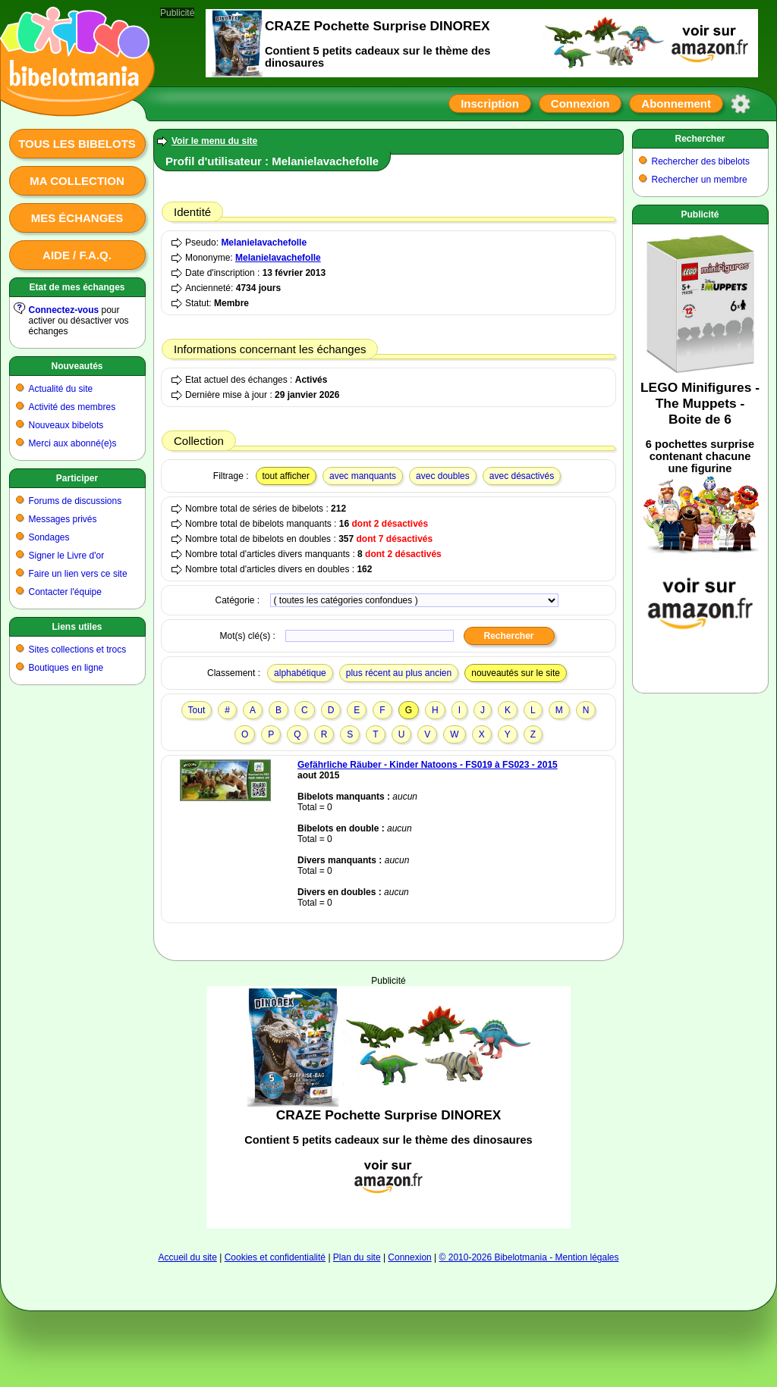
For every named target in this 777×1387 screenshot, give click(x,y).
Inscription (490, 103)
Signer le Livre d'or (67, 555)
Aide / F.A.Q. (77, 255)
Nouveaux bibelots (66, 425)
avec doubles (443, 476)
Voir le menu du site (214, 141)
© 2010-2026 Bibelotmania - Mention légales (529, 1257)
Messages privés (63, 519)
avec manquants (362, 476)
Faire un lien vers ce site (78, 573)
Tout (197, 710)
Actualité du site (61, 389)
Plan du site (357, 1257)
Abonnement (676, 103)
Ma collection (77, 180)
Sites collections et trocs (78, 649)
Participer (77, 478)
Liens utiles (77, 626)
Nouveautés (76, 366)
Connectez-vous (64, 310)
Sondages (49, 537)
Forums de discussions (75, 501)
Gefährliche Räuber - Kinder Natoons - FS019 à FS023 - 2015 (427, 764)
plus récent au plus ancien (398, 673)
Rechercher (700, 138)
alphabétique (300, 673)
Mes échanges (77, 217)
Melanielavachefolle (264, 242)
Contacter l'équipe (65, 592)
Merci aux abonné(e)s (73, 443)
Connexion (580, 103)
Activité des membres (72, 407)
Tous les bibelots (77, 143)
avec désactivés (521, 476)
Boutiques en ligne (66, 667)
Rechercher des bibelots (701, 161)
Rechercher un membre (699, 179)
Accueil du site (187, 1257)
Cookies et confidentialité (275, 1257)
